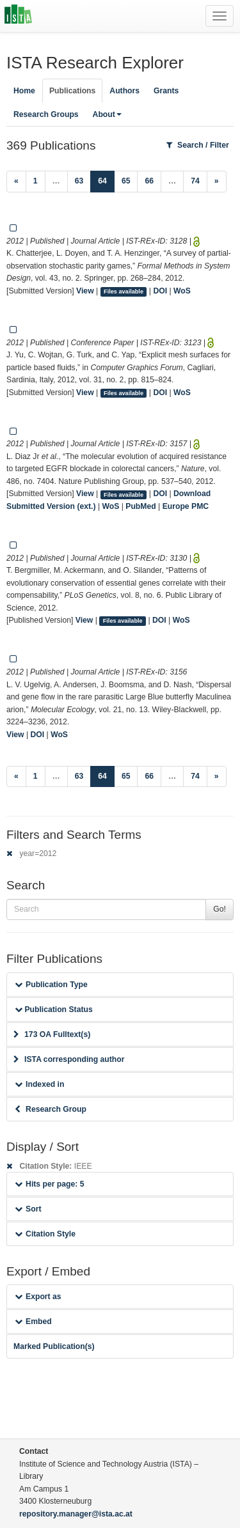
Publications (72, 90)
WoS (182, 290)
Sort (28, 1208)
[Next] (217, 181)
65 (126, 180)
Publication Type (51, 984)
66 (149, 180)
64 (106, 180)
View (85, 290)
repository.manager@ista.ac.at (75, 1513)
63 (79, 180)
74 (195, 180)
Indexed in (39, 1084)
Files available (123, 291)
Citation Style (45, 1233)
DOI (160, 290)
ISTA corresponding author (69, 1059)
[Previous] (16, 181)
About (107, 114)
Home (24, 90)
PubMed (140, 506)
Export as (38, 1296)
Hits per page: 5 (49, 1184)
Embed (33, 1321)
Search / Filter (197, 145)
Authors (124, 90)
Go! (219, 909)
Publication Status (54, 1009)
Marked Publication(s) (54, 1346)
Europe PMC (186, 506)
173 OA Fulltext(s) (51, 1034)
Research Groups (46, 114)
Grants (166, 90)
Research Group (50, 1109)
